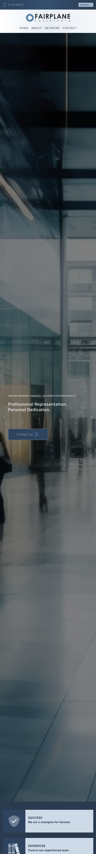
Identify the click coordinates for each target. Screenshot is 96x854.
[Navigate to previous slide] (4, 417)
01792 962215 (16, 4)
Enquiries (86, 4)
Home (24, 28)
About (36, 28)
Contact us (28, 434)
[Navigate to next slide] (91, 417)
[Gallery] (48, 417)
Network (52, 28)
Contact (69, 28)
